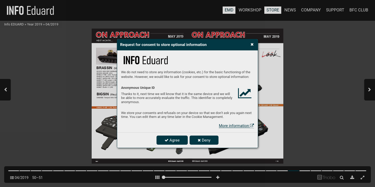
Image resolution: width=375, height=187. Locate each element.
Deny (204, 140)
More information (236, 125)
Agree (172, 140)
